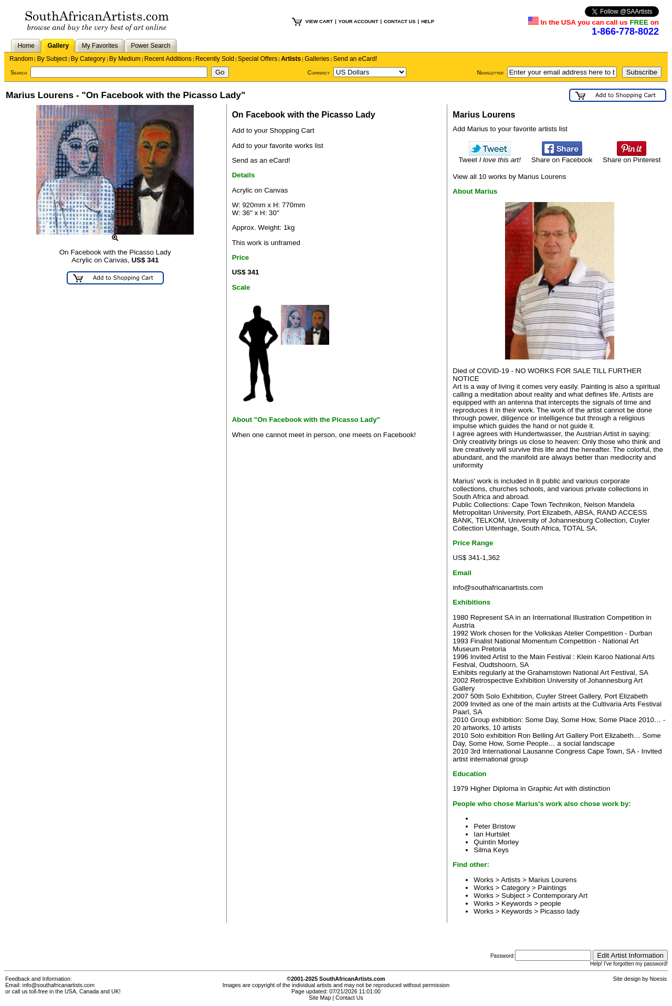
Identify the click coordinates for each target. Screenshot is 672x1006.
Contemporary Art (560, 895)
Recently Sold (214, 58)
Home (26, 45)
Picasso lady (560, 911)
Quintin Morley (496, 842)
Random (21, 58)
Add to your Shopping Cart (273, 130)
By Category (88, 58)
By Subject (52, 58)
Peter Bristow (494, 826)
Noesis (658, 979)
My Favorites (100, 45)
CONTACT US (399, 21)
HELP (427, 21)
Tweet (489, 157)
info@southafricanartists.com (498, 587)
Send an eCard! (355, 58)
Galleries (316, 58)
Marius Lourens (553, 880)
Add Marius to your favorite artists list (510, 129)
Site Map (320, 997)
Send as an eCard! (261, 160)
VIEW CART (319, 21)
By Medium (125, 58)
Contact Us (349, 997)
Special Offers (257, 58)
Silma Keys (491, 850)
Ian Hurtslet (491, 834)
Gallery (58, 45)
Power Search (150, 45)
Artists (291, 58)
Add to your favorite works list (277, 146)
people (550, 903)
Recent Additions (168, 58)
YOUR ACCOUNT (359, 21)
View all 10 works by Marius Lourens (509, 177)
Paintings (552, 888)
